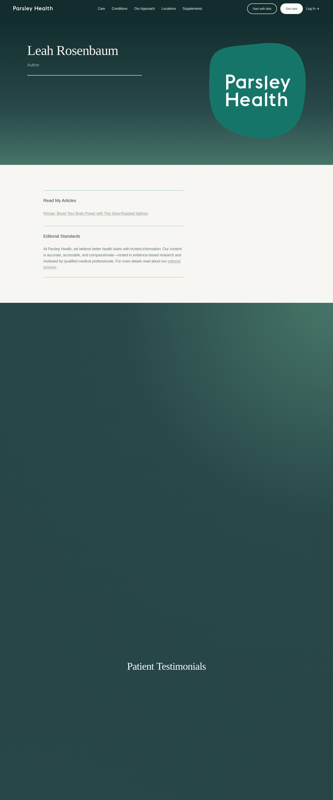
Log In (313, 8)
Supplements (192, 8)
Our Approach (144, 8)
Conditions (119, 8)
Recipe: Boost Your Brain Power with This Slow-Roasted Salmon (95, 213)
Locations (169, 8)
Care (101, 8)
